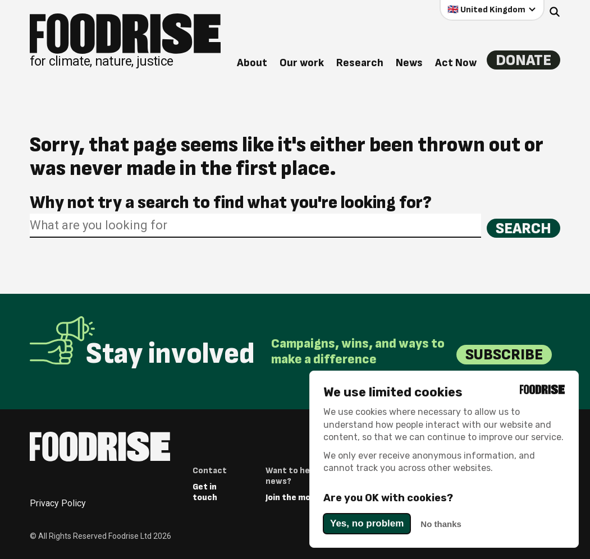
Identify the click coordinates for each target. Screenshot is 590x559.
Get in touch (205, 492)
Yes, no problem (367, 523)
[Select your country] (492, 9)
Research (359, 63)
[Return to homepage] (125, 40)
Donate (523, 59)
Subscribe (504, 354)
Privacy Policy (58, 503)
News (408, 63)
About (251, 63)
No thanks (440, 524)
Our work (301, 63)
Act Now (455, 63)
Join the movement (304, 497)
